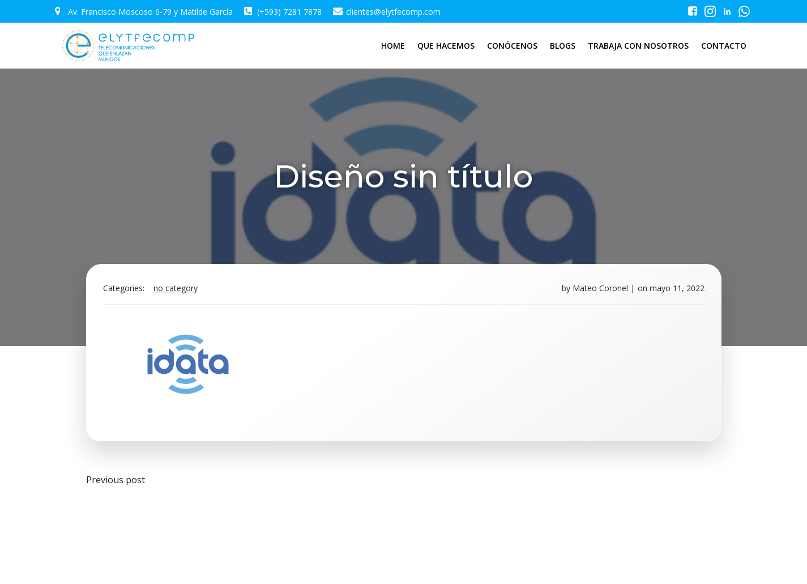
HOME (393, 45)
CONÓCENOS (512, 45)
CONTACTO (723, 45)
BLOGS (562, 45)
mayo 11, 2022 (677, 288)
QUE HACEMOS (446, 45)
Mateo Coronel (600, 288)
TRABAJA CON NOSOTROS (638, 45)
